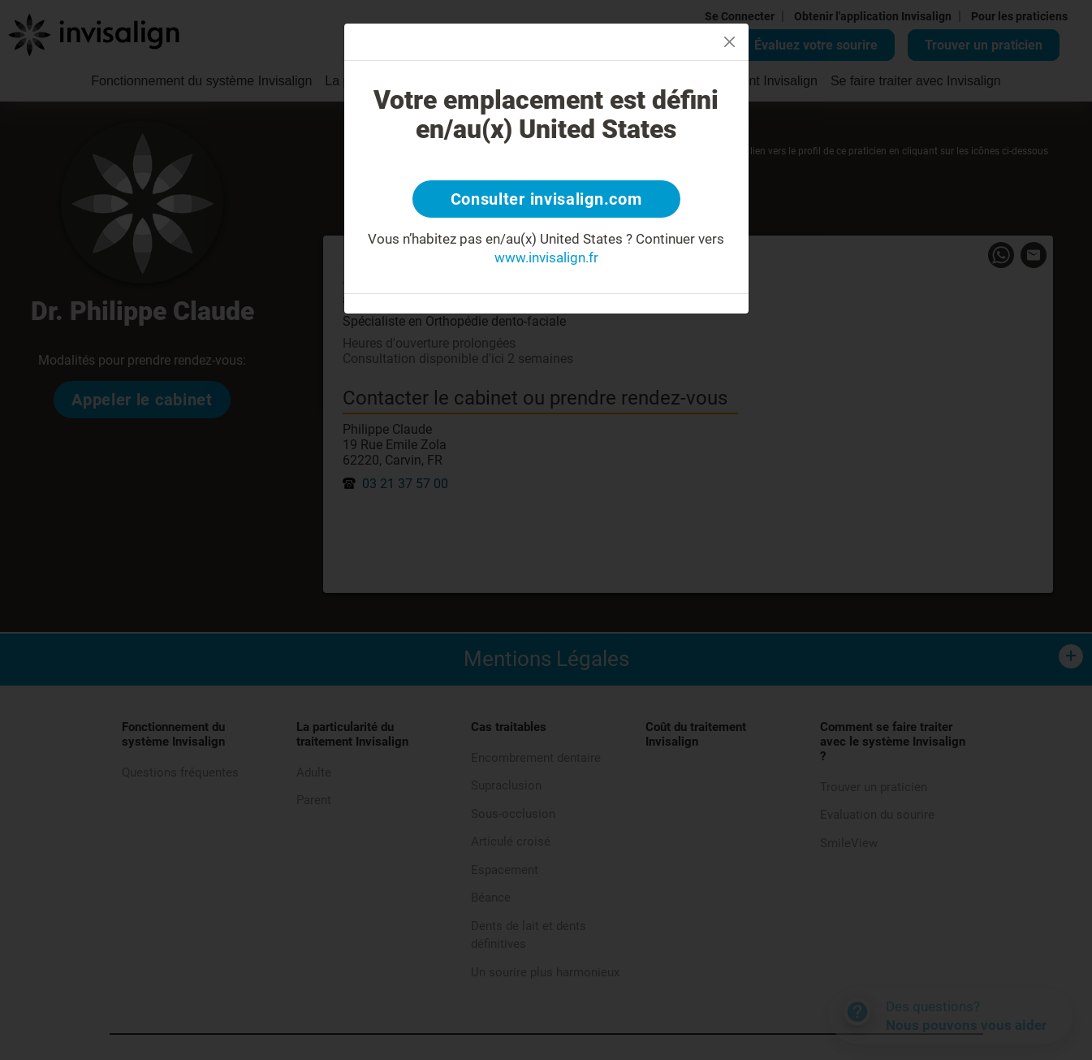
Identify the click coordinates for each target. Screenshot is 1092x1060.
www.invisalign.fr (546, 257)
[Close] (729, 42)
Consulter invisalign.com (546, 199)
